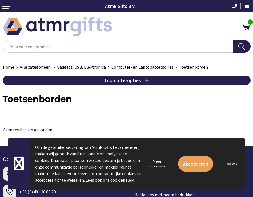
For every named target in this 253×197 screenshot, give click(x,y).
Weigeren (232, 163)
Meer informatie (157, 164)
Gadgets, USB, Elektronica (81, 67)
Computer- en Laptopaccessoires (142, 67)
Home (8, 67)
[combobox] (118, 46)
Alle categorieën (35, 67)
